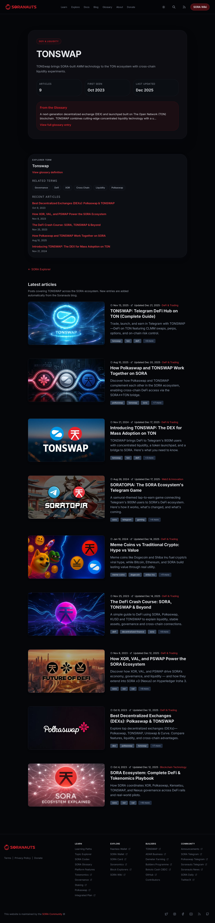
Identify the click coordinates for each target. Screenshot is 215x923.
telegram (127, 519)
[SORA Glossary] (83, 864)
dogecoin (135, 574)
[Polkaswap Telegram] (194, 859)
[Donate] (38, 858)
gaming (140, 519)
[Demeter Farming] (157, 859)
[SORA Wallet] (119, 854)
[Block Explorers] (121, 869)
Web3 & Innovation (172, 479)
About (119, 7)
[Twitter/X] (188, 879)
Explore (75, 7)
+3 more (149, 457)
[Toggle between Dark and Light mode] (164, 7)
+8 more (164, 631)
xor (124, 688)
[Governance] (83, 879)
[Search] (174, 7)
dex (114, 745)
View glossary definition (47, 172)
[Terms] (7, 858)
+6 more (149, 341)
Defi (56, 187)
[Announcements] (192, 849)
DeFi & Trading (170, 305)
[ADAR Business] (156, 854)
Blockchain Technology (173, 767)
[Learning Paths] (83, 849)
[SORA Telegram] (191, 854)
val (133, 688)
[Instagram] (174, 914)
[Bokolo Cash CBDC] (158, 869)
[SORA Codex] (82, 859)
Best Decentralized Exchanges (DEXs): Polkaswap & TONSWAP (73, 203)
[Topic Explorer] (83, 854)
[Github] (207, 914)
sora (145, 402)
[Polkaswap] (83, 890)
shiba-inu (150, 574)
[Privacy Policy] (23, 858)
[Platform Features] (85, 869)
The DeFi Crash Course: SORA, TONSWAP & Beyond (66, 225)
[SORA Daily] (189, 874)
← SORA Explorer (39, 269)
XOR (67, 187)
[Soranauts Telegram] (194, 864)
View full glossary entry (55, 124)
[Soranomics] (118, 864)
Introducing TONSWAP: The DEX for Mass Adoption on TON (71, 246)
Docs (86, 7)
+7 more (157, 402)
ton (128, 341)
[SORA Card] (118, 859)
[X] (166, 914)
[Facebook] (182, 914)
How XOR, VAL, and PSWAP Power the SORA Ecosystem (69, 214)
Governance (41, 187)
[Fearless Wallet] (120, 849)
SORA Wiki (200, 7)
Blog (96, 7)
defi (137, 341)
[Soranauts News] (192, 869)
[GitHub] (151, 874)
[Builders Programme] (159, 864)
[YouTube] (191, 914)
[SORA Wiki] (118, 874)
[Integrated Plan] (85, 895)
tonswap (116, 341)
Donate (131, 7)
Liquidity (100, 187)
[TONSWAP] (153, 849)
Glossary (107, 7)
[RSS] (199, 914)
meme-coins (118, 574)
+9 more (144, 688)
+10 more (145, 802)
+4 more (154, 519)
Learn (64, 7)
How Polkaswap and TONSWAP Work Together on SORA (69, 235)
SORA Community (52, 914)
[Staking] (81, 885)
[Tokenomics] (83, 874)
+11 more (165, 574)
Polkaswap (117, 187)
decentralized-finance (133, 631)
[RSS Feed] (184, 7)
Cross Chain (82, 187)
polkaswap (117, 402)
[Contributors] (153, 879)
